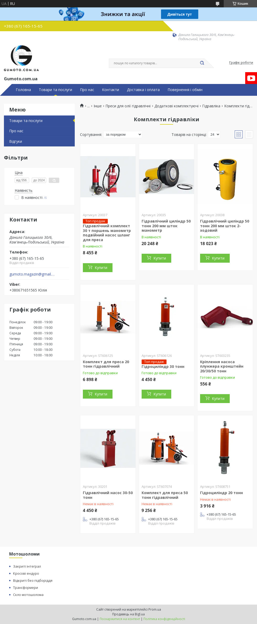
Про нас (87, 90)
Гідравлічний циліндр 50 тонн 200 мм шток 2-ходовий (224, 226)
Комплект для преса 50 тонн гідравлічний (165, 495)
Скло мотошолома (28, 594)
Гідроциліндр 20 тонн (221, 492)
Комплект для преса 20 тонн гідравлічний (106, 364)
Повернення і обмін (185, 90)
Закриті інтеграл (27, 566)
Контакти (110, 90)
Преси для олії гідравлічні (128, 106)
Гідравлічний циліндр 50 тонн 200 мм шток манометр (166, 226)
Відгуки (15, 141)
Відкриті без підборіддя (32, 580)
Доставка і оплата (143, 90)
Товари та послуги (55, 90)
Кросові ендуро (26, 573)
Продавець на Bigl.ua (128, 614)
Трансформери (25, 587)
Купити (101, 267)
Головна (23, 90)
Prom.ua (154, 609)
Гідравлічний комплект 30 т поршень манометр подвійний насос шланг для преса (107, 232)
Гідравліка (211, 106)
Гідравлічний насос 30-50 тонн (108, 495)
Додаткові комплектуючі (176, 106)
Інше (98, 106)
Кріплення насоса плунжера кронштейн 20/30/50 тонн (221, 366)
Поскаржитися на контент (120, 619)
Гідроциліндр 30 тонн (163, 366)
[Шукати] (202, 63)
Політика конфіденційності (164, 619)
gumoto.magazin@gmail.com (32, 274)
